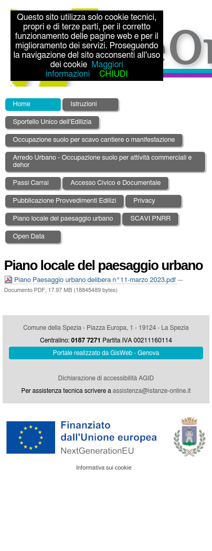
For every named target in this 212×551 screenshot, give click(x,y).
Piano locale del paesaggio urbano (63, 218)
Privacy (144, 200)
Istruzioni (83, 104)
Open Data (29, 236)
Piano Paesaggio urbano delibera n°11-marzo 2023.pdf (90, 280)
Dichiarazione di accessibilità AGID (106, 378)
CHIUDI (113, 74)
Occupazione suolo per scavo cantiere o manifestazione (94, 140)
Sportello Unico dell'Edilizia (52, 122)
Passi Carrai (31, 183)
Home (21, 104)
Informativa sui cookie (104, 468)
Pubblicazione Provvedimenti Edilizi (64, 200)
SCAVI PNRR (150, 218)
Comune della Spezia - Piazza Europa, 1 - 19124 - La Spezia (105, 328)
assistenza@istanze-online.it (152, 391)
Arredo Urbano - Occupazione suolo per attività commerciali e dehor (102, 161)
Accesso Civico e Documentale (115, 183)
